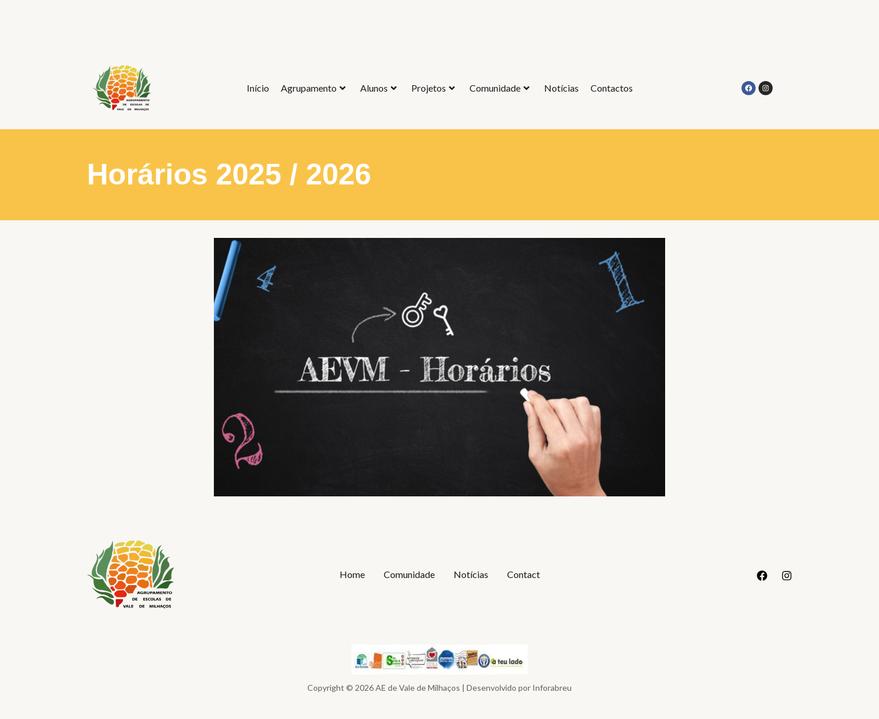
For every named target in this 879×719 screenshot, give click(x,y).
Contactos (612, 87)
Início (258, 87)
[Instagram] (786, 575)
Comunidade (499, 87)
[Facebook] (762, 575)
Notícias (561, 87)
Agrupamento (313, 87)
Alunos (378, 87)
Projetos (433, 87)
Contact (523, 574)
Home (352, 574)
